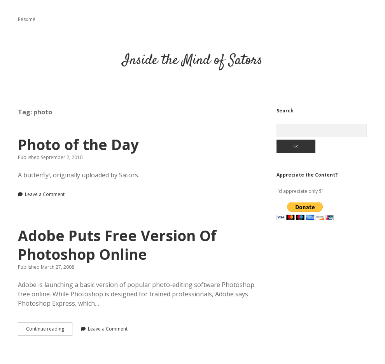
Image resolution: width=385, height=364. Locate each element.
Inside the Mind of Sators (192, 60)
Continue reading (49, 330)
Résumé (26, 19)
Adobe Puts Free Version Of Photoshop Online (117, 245)
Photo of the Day (78, 144)
